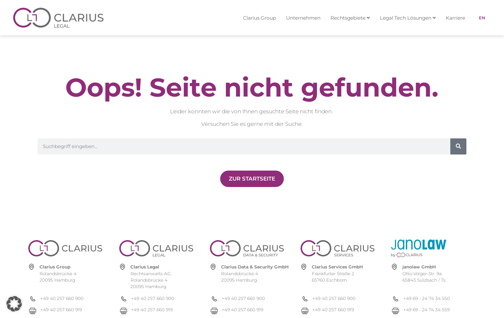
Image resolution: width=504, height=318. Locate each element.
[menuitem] (353, 18)
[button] (14, 304)
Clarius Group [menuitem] (259, 18)
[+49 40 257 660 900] (70, 299)
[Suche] (458, 146)
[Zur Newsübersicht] (252, 179)
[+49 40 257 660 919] (70, 310)
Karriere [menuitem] (455, 18)
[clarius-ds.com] (247, 248)
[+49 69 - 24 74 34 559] (433, 310)
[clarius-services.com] (337, 248)
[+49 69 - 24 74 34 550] (433, 299)
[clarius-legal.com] (156, 248)
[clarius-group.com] (65, 248)
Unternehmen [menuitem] (303, 18)
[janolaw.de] (428, 248)
